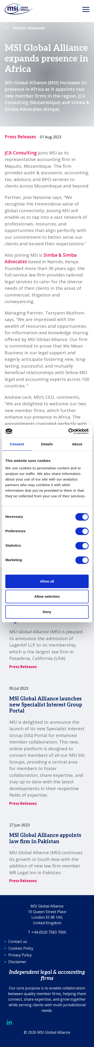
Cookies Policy (20, 948)
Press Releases (20, 137)
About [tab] (77, 444)
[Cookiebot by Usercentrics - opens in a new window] (68, 431)
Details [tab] (47, 444)
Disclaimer (17, 961)
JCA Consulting (21, 153)
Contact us (17, 941)
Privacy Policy (20, 955)
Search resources (29, 28)
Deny (47, 612)
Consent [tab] (17, 444)
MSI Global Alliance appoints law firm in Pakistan (45, 838)
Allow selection (47, 596)
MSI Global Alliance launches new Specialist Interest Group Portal (45, 705)
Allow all (47, 581)
